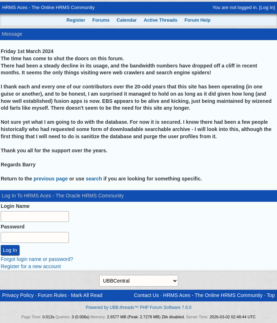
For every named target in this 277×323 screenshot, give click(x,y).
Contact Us (146, 295)
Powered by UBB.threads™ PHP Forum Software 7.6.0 (138, 307)
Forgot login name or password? (37, 259)
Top (271, 295)
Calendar (126, 20)
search (94, 179)
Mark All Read (86, 295)
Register (75, 20)
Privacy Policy (18, 295)
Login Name (15, 206)
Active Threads (160, 20)
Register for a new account (31, 266)
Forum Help (197, 20)
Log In (266, 7)
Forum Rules (52, 295)
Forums (101, 20)
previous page (51, 179)
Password (13, 227)
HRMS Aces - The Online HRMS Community (48, 7)
